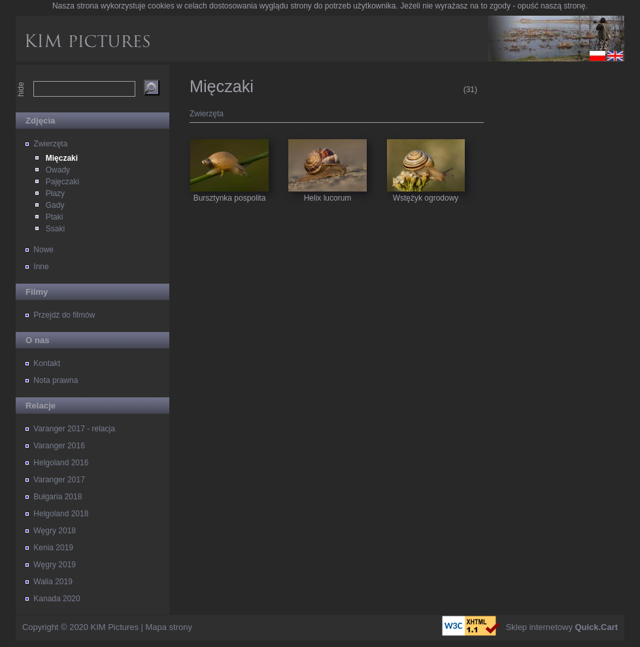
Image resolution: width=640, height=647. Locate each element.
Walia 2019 (53, 581)
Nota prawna (55, 380)
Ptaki (54, 217)
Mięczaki (62, 158)
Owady (58, 169)
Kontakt (46, 363)
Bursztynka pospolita (229, 154)
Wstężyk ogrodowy (426, 154)
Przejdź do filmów (64, 315)
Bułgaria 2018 (57, 496)
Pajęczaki (62, 181)
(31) (470, 89)
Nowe (43, 249)
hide (20, 89)
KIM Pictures (115, 627)
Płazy (55, 193)
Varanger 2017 (59, 479)
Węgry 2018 (54, 530)
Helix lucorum (327, 154)
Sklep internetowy (562, 627)
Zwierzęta (50, 143)
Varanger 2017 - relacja (74, 428)
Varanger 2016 (59, 445)
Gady (55, 205)
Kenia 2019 (53, 547)
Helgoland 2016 (60, 462)
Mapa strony (169, 627)
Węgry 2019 (54, 564)
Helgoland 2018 (60, 513)
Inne (40, 266)
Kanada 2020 (56, 598)
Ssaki (55, 228)
